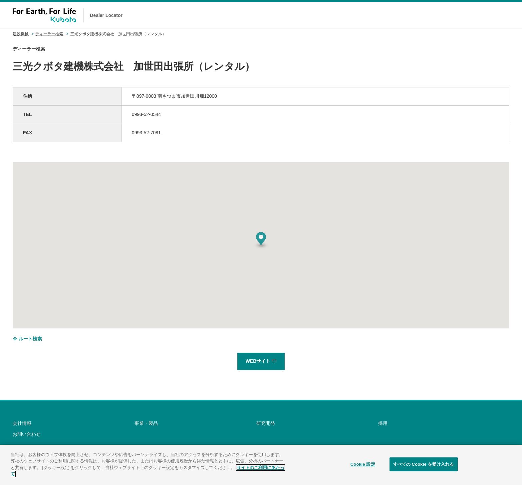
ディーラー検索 (49, 34)
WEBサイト (261, 361)
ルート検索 (27, 338)
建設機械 (21, 34)
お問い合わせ (27, 434)
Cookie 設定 (363, 464)
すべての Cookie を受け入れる (423, 464)
